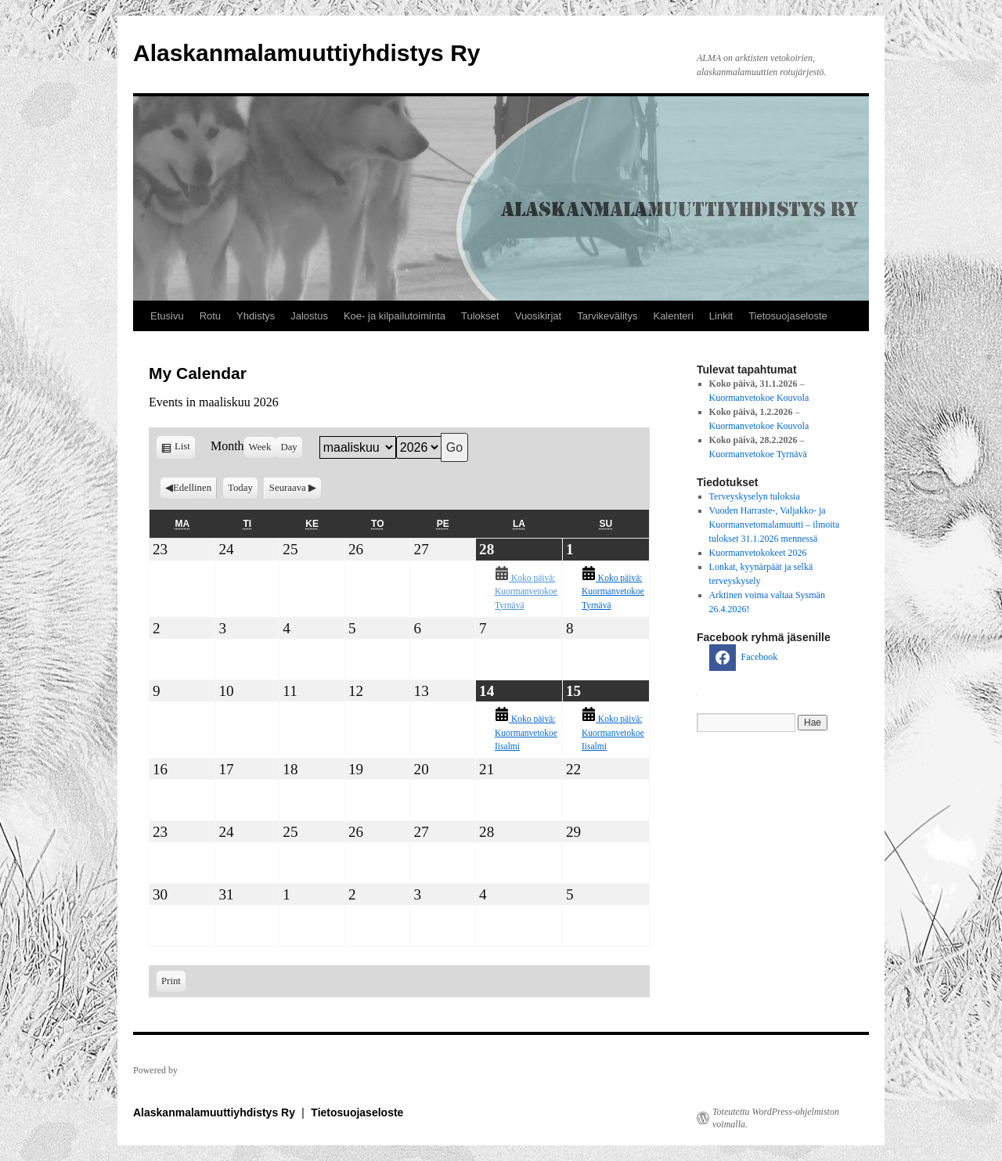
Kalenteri (673, 316)
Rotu (210, 316)
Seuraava (287, 487)
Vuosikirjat (538, 316)
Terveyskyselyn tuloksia (754, 496)
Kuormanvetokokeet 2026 (758, 552)
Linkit (721, 316)
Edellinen (192, 487)
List (185, 449)
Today (240, 487)
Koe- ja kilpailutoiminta (394, 316)
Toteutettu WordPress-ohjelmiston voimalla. (775, 1118)
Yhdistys (255, 316)
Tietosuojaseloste (787, 316)
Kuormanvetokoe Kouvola (759, 397)
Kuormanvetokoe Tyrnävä (758, 454)
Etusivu (167, 316)
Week (260, 447)
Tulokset (480, 316)
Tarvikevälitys (607, 316)
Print (173, 980)
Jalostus (309, 316)
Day (288, 447)
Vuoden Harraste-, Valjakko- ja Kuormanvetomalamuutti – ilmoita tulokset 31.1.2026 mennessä (774, 524)
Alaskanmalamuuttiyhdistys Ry (306, 53)
